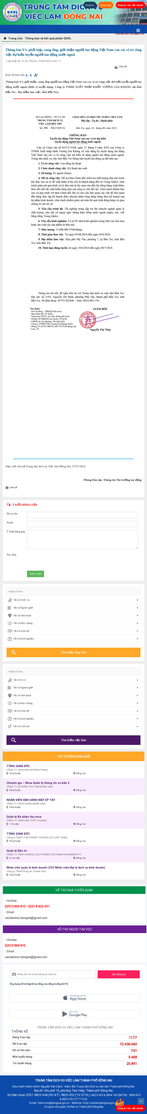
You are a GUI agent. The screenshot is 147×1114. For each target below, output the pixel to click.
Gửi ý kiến (35, 573)
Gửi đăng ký (119, 974)
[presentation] (56, 560)
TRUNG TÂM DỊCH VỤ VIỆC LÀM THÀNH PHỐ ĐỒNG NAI (75, 1027)
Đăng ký (90, 5)
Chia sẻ (123, 66)
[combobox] (73, 600)
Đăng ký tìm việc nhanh (130, 5)
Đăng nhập (105, 5)
